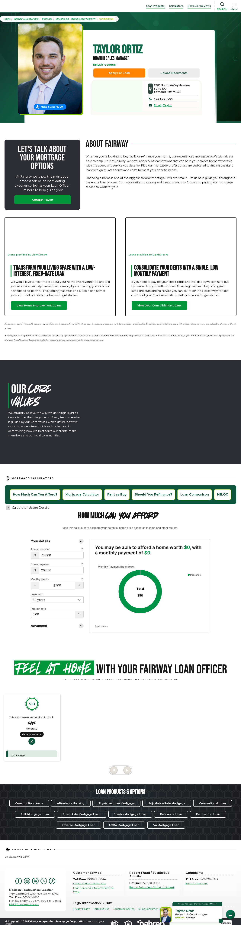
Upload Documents (174, 73)
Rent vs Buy (117, 494)
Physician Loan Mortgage (116, 803)
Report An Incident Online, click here (151, 887)
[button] (35, 585)
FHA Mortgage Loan (35, 814)
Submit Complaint (197, 883)
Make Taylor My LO (52, 107)
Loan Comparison (194, 494)
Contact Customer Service (89, 883)
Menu (234, 9)
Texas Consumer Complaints (155, 909)
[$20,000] (61, 570)
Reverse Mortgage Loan (78, 825)
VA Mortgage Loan (166, 825)
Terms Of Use (101, 909)
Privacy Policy (81, 909)
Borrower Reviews (199, 6)
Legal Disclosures (123, 909)
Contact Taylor (42, 199)
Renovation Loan (208, 814)
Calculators (176, 6)
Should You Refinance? (153, 494)
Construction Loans (29, 803)
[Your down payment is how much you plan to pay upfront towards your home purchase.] (82, 564)
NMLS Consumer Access (24, 904)
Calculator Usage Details (30, 507)
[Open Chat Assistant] (230, 914)
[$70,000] (61, 555)
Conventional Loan (212, 803)
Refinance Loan (171, 814)
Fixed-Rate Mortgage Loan (81, 814)
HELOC (222, 494)
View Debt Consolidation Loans (159, 305)
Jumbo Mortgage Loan (130, 814)
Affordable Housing (71, 803)
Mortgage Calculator (82, 494)
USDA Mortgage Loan (124, 825)
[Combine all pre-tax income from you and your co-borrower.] (82, 549)
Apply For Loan (119, 73)
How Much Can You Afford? (35, 494)
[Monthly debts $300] (57, 585)
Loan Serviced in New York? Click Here (93, 890)
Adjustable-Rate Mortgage (166, 803)
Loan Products (155, 6)
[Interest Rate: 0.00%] (53, 614)
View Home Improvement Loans (39, 305)
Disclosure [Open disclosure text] (101, 626)
